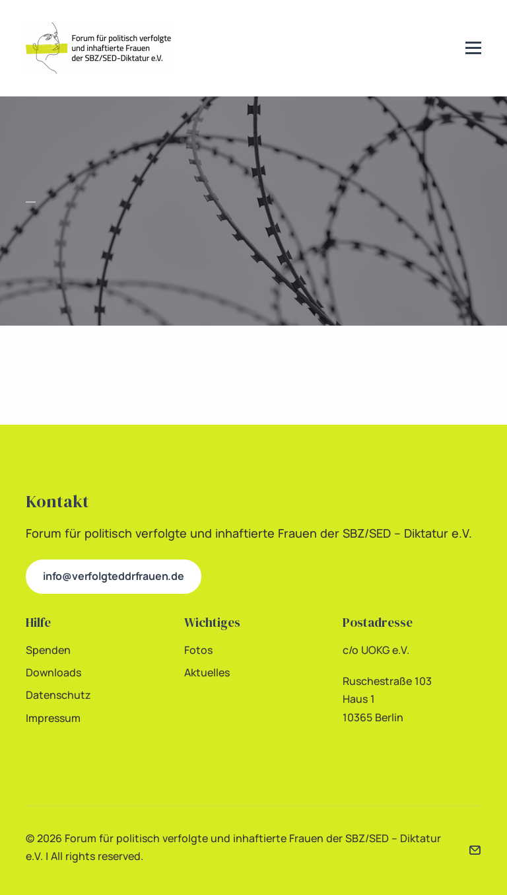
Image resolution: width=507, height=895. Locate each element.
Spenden (48, 650)
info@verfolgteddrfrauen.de (113, 576)
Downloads (53, 672)
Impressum (53, 718)
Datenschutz (58, 695)
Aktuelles (207, 672)
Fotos (198, 650)
